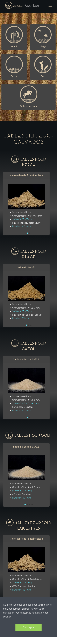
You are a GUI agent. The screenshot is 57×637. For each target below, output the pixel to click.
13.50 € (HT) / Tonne (22, 219)
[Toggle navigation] (50, 5)
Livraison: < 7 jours (21, 410)
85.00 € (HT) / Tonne (22, 490)
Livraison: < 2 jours (21, 226)
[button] (27, 233)
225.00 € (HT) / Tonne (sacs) (25, 403)
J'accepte (28, 627)
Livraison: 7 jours (20, 318)
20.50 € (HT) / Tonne (22, 311)
